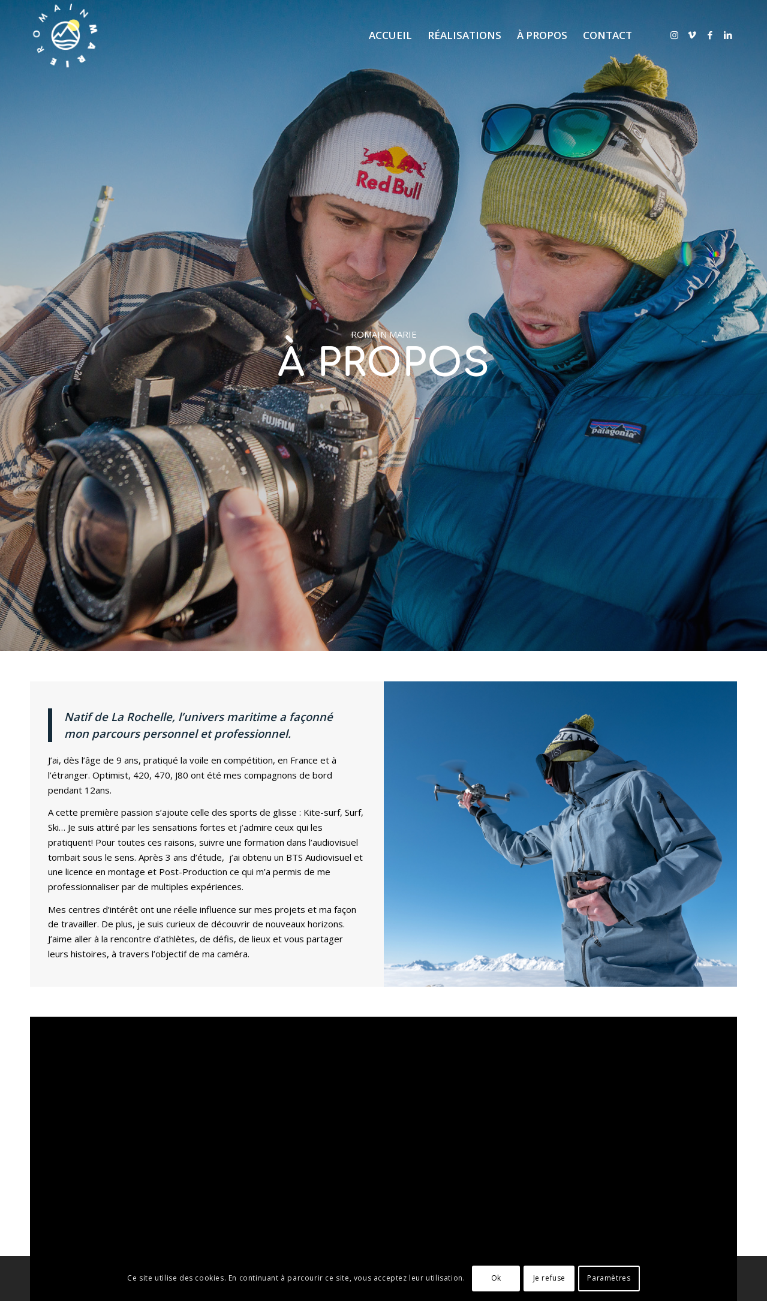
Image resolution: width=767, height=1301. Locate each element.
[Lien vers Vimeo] (692, 35)
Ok (496, 1278)
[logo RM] (65, 35)
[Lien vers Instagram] (674, 35)
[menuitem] (390, 35)
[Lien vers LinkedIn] (728, 35)
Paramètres (608, 1278)
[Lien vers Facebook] (710, 35)
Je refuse (549, 1278)
